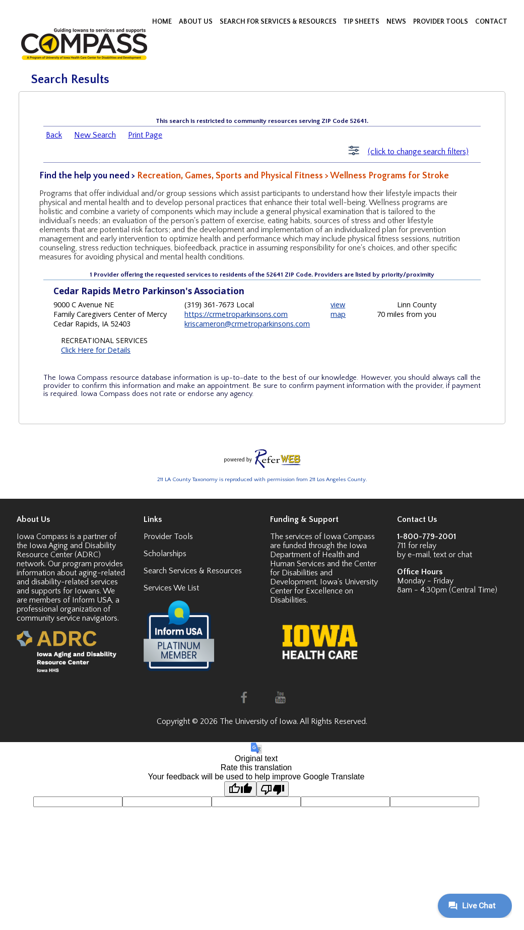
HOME (162, 22)
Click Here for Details (95, 350)
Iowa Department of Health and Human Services (318, 554)
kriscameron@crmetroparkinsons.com (247, 323)
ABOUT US (196, 22)
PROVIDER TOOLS (441, 22)
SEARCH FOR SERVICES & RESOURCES (279, 22)
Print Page (145, 135)
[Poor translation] (272, 788)
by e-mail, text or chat (434, 554)
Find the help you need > (88, 176)
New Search (95, 135)
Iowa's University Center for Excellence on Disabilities (324, 591)
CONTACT (491, 22)
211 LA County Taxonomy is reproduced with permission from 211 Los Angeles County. (262, 480)
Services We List (171, 587)
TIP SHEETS (362, 22)
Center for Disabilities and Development (323, 572)
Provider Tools (168, 536)
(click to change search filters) (418, 151)
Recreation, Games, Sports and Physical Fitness (230, 176)
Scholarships (165, 553)
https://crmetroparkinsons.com (236, 314)
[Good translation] (240, 788)
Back (54, 135)
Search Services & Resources (193, 570)
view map (338, 309)
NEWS (397, 22)
